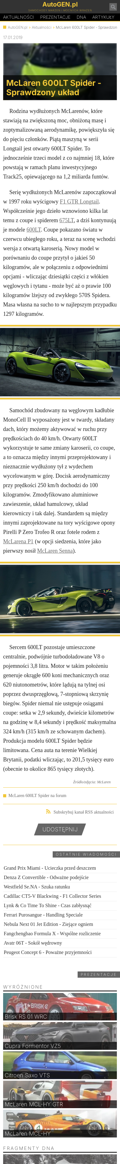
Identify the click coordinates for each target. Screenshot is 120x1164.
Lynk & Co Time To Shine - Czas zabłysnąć (47, 905)
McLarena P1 (18, 541)
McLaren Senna (55, 551)
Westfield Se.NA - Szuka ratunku (37, 886)
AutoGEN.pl (17, 27)
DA (81, 17)
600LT (33, 230)
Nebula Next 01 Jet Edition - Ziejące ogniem (48, 924)
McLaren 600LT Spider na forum (37, 795)
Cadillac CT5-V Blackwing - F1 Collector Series (52, 896)
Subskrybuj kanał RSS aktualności (80, 811)
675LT (66, 220)
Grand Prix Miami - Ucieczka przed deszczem (50, 868)
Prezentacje (55, 17)
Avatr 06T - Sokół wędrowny (33, 943)
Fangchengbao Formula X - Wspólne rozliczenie (52, 933)
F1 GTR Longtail (79, 201)
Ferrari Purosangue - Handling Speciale (43, 914)
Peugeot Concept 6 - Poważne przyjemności (48, 952)
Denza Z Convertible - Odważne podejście (46, 877)
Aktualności (18, 17)
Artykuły (103, 17)
